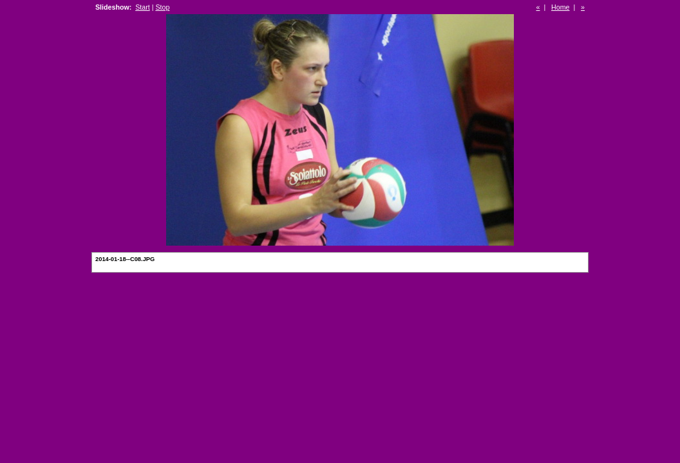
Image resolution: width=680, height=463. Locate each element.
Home (560, 7)
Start (142, 7)
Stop (162, 7)
